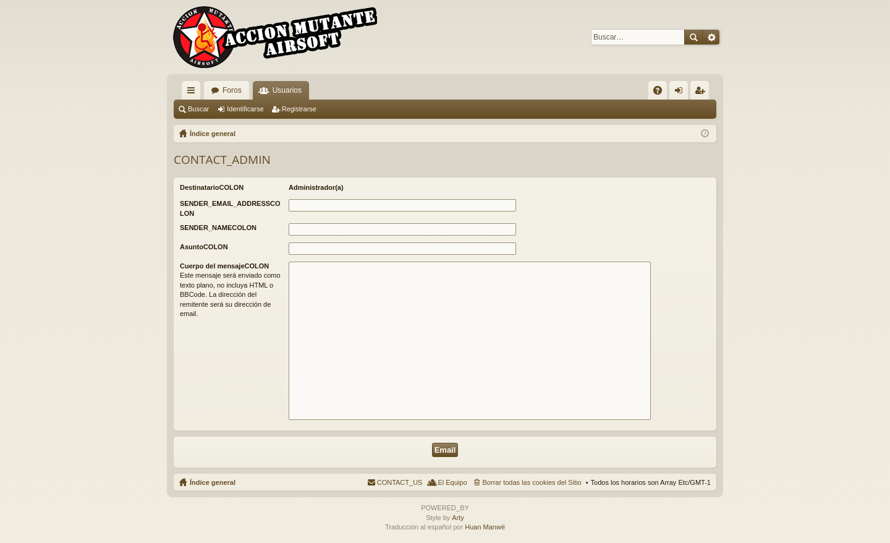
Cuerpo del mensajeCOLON (224, 266)
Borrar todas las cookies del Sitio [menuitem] (532, 482)
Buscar (693, 37)
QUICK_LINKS (193, 93)
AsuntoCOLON (204, 246)
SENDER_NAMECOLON (218, 227)
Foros (232, 90)
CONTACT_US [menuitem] (400, 482)
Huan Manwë (485, 527)
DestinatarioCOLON (212, 187)
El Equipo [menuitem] (452, 482)
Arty (458, 517)
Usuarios (287, 90)
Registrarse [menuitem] (702, 93)
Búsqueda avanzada (711, 37)
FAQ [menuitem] (661, 93)
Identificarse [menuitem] (681, 93)
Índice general (212, 482)
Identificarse (245, 109)
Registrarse (299, 109)
